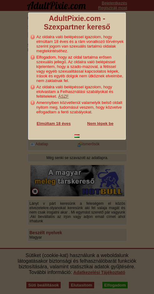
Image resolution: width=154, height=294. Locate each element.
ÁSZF (63, 96)
